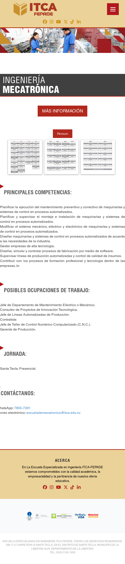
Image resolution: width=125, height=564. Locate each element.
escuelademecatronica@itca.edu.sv (53, 413)
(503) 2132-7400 (65, 552)
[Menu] (113, 9)
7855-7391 (22, 408)
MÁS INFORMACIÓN (62, 111)
